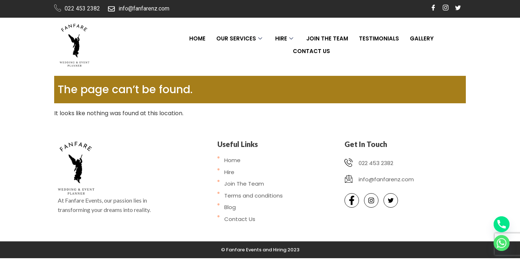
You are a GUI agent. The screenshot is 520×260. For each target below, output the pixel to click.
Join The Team (327, 38)
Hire (284, 38)
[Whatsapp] (502, 243)
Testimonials (379, 38)
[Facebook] (433, 8)
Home (197, 38)
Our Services (239, 38)
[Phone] (502, 224)
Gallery (422, 38)
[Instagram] (445, 8)
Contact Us (311, 51)
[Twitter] (458, 8)
